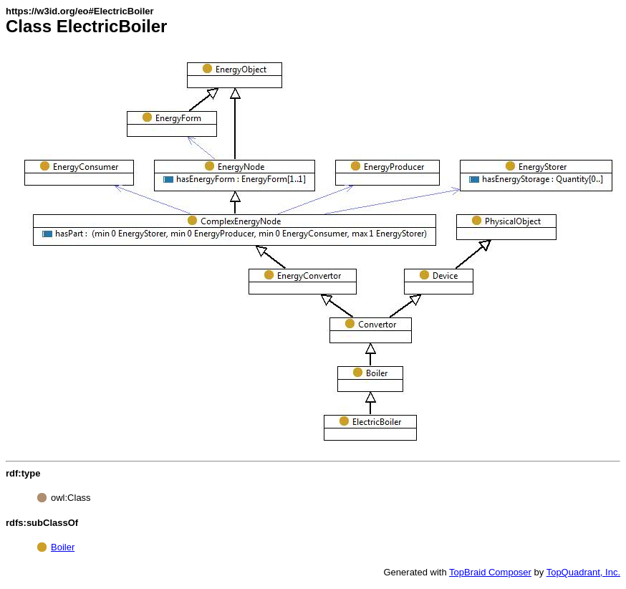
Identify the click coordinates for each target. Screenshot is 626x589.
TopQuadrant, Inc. (583, 572)
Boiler (62, 547)
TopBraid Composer (490, 572)
